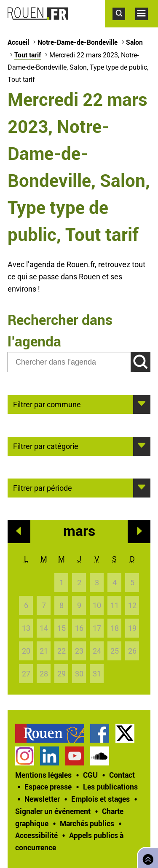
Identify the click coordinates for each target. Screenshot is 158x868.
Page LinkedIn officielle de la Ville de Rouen (49, 755)
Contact (122, 775)
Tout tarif (27, 54)
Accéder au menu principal (146, 24)
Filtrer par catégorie (45, 446)
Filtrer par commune (47, 404)
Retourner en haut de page (146, 857)
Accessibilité (36, 835)
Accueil (18, 42)
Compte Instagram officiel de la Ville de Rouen (24, 755)
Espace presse (48, 786)
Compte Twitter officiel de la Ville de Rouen (124, 733)
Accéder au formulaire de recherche (123, 24)
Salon (134, 42)
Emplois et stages (100, 799)
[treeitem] (52, 733)
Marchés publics (87, 823)
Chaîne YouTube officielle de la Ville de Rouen (74, 755)
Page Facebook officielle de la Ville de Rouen (99, 733)
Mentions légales (43, 775)
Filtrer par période (42, 487)
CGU (90, 775)
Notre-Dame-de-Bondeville (77, 42)
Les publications (110, 786)
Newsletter (42, 799)
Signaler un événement (53, 811)
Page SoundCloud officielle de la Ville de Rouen (99, 755)
